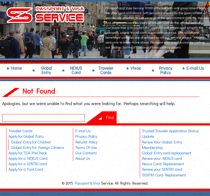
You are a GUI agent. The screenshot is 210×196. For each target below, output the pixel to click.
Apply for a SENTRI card (27, 163)
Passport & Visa (87, 183)
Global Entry (46, 70)
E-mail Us (195, 68)
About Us (82, 158)
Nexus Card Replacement (163, 163)
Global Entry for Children (31, 142)
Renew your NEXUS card (162, 158)
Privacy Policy (165, 70)
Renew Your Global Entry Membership (162, 144)
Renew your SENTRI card (162, 169)
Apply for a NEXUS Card (28, 158)
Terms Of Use (86, 147)
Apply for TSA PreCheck (27, 152)
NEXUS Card (76, 70)
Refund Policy (86, 142)
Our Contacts (86, 152)
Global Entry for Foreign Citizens (37, 147)
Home (16, 68)
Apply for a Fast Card (25, 169)
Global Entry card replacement (166, 152)
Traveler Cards (105, 70)
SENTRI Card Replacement (164, 174)
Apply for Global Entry (26, 136)
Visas (136, 68)
